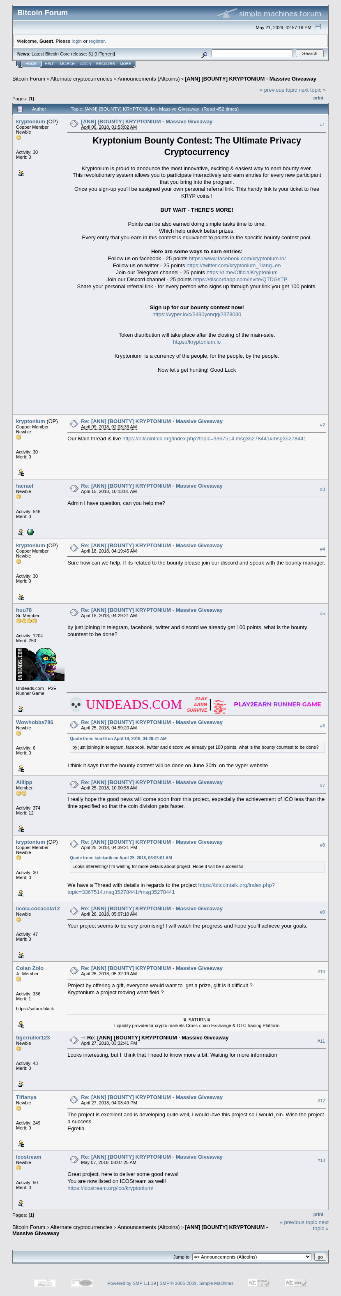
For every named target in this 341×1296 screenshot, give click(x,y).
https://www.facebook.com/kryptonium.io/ (237, 258)
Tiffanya (26, 1097)
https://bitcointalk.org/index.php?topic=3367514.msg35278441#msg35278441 (214, 438)
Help (50, 64)
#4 (322, 548)
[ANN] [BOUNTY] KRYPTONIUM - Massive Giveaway (250, 79)
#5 (322, 613)
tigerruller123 (33, 1037)
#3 (322, 489)
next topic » (312, 90)
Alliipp (24, 782)
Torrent (107, 53)
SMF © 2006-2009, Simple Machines (197, 1283)
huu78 (24, 610)
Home (31, 64)
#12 (321, 1100)
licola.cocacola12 (38, 908)
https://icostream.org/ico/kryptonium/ (110, 1188)
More (125, 64)
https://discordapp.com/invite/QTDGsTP (240, 279)
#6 (322, 725)
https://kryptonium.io (197, 342)
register (96, 41)
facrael (24, 486)
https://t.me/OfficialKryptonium (242, 272)
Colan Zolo (30, 968)
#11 (321, 1041)
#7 (322, 785)
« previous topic (278, 90)
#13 (321, 1160)
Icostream (28, 1157)
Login (85, 64)
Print (318, 97)
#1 (322, 124)
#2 (322, 424)
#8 (322, 844)
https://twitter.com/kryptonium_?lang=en (234, 265)
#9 (322, 912)
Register (105, 64)
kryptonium (30, 121)
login (77, 41)
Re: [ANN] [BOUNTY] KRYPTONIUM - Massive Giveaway (152, 421)
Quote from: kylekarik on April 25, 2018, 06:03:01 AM (121, 858)
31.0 (92, 53)
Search (67, 64)
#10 (321, 971)
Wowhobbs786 (34, 722)
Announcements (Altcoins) (149, 79)
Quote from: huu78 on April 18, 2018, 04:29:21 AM (118, 738)
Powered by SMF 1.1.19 (132, 1283)
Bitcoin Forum (28, 79)
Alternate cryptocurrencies (82, 79)
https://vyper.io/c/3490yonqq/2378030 (196, 314)
